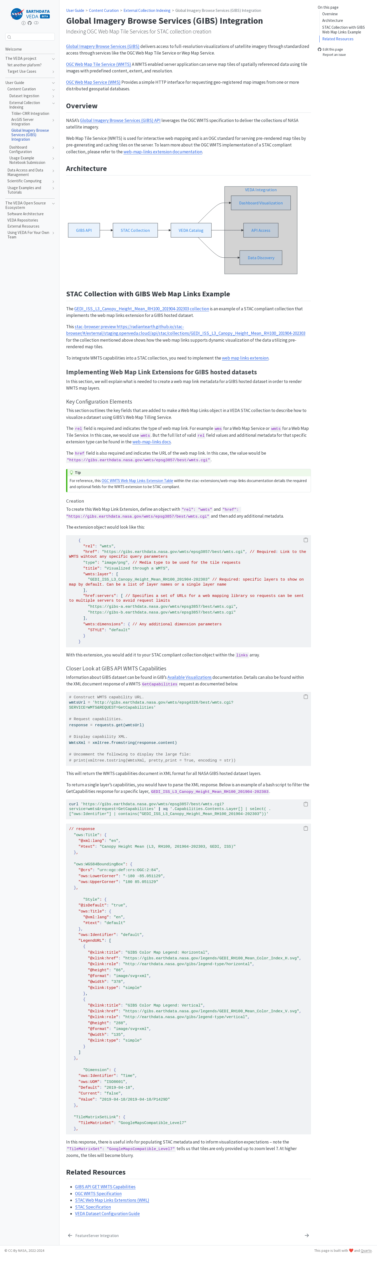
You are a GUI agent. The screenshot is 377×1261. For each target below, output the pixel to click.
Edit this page (330, 49)
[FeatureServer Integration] (93, 1236)
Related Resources (338, 38)
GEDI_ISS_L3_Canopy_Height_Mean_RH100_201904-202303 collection (141, 309)
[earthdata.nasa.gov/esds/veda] (24, 23)
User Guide (75, 10)
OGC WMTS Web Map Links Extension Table (137, 480)
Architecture (332, 20)
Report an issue (332, 54)
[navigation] (52, 58)
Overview (330, 13)
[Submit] (9, 37)
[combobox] (30, 37)
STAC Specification (93, 1207)
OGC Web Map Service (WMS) (93, 82)
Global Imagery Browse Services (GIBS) (103, 46)
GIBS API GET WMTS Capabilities (105, 1187)
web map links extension (245, 358)
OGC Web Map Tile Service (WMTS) (98, 64)
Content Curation (104, 10)
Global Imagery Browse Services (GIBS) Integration (218, 10)
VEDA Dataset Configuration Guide (107, 1213)
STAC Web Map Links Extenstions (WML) (112, 1200)
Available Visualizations (189, 677)
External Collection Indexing (147, 10)
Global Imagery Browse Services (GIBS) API (120, 120)
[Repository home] (30, 23)
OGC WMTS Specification (98, 1193)
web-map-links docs (151, 442)
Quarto (366, 1250)
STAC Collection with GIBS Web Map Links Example (343, 30)
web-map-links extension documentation (162, 152)
